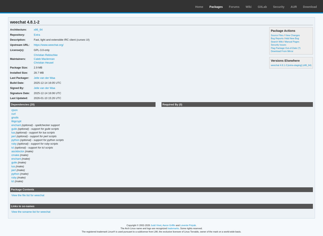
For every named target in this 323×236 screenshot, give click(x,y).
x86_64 (38, 29)
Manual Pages (292, 41)
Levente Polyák (188, 225)
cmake (15, 155)
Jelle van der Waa (44, 77)
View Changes (292, 35)
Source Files (277, 35)
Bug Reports (277, 38)
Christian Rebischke (45, 55)
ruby (13, 143)
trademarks (173, 228)
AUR (294, 6)
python (15, 140)
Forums (234, 6)
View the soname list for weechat (30, 211)
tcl (12, 147)
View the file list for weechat (27, 195)
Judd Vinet (156, 225)
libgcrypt (16, 121)
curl (13, 113)
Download (310, 6)
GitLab (262, 6)
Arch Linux (22, 6)
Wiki (249, 6)
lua (13, 132)
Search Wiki (277, 41)
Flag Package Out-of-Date (284, 48)
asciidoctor (17, 151)
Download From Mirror (282, 51)
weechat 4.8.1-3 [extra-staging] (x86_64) (291, 65)
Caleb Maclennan (44, 58)
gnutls (15, 117)
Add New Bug (292, 38)
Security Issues (278, 45)
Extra (37, 34)
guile (14, 128)
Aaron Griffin (169, 225)
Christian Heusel (43, 62)
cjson (14, 110)
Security (278, 6)
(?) (299, 48)
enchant (16, 125)
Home (199, 6)
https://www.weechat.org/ (48, 44)
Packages (216, 6)
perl (13, 136)
